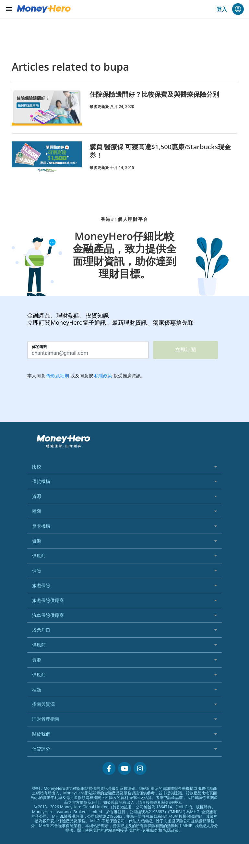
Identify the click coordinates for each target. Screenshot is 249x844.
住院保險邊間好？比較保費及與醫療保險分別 (154, 94)
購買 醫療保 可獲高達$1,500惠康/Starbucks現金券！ (160, 151)
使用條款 (149, 830)
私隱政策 (171, 830)
